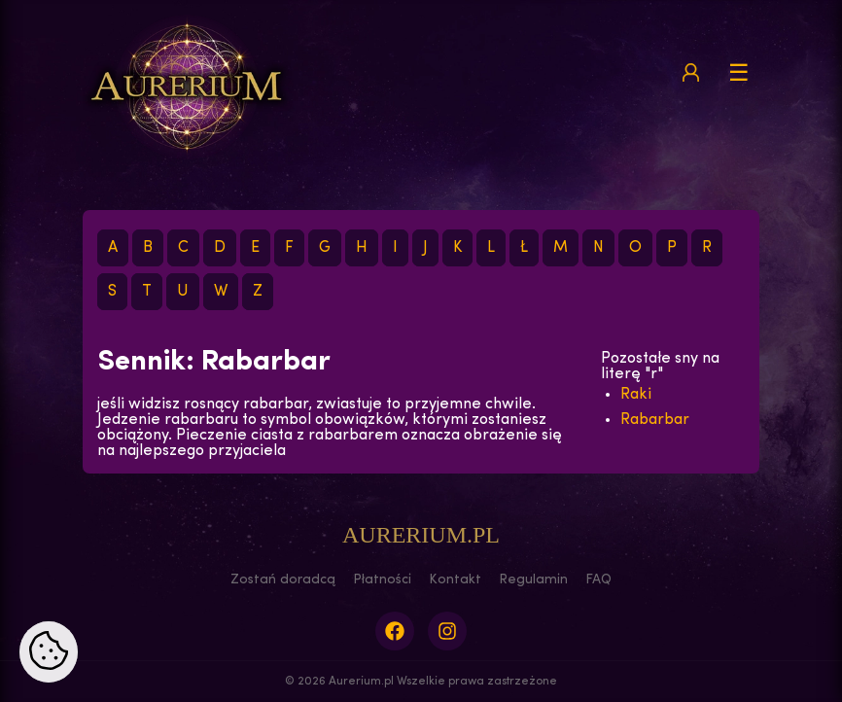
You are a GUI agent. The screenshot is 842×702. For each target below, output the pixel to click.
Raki (635, 395)
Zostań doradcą (282, 580)
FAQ (598, 580)
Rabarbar (654, 420)
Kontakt (455, 580)
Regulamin (533, 580)
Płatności (382, 580)
